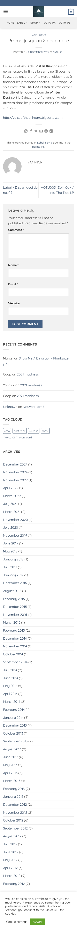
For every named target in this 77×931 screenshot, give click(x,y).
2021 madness (28, 374)
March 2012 (11, 876)
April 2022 (10, 488)
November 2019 (15, 535)
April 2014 (10, 694)
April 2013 (10, 773)
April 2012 (10, 868)
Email (13, 284)
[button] (5, 11)
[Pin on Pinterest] (46, 131)
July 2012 (10, 844)
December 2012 (15, 804)
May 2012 (10, 860)
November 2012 (15, 812)
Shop (35, 22)
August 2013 (12, 749)
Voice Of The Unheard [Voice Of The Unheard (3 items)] (18, 437)
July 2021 (10, 504)
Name (13, 265)
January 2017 (13, 575)
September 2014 (15, 662)
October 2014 (13, 654)
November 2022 (15, 480)
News (42, 35)
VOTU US (65, 22)
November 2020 (15, 520)
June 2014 (10, 678)
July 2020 (10, 527)
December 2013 (15, 725)
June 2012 (10, 852)
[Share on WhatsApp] (26, 131)
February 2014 (14, 709)
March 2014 (11, 701)
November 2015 (15, 615)
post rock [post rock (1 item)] (19, 430)
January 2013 (13, 796)
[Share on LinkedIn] (51, 131)
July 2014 (10, 670)
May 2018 (10, 551)
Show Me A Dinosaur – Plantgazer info (36, 361)
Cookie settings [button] (16, 922)
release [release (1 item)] (33, 430)
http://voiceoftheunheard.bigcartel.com (33, 117)
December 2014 (15, 638)
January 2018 (13, 559)
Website (14, 303)
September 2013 (15, 741)
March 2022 (12, 496)
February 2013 (14, 789)
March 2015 (11, 622)
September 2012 (15, 828)
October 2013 (13, 733)
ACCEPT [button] (38, 921)
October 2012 (13, 820)
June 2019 (10, 543)
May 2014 (10, 686)
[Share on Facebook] (31, 131)
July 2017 (10, 567)
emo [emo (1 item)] (7, 430)
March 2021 (11, 512)
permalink (38, 146)
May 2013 (10, 765)
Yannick (58, 52)
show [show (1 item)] (45, 430)
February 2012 (14, 884)
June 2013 (10, 757)
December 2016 (15, 583)
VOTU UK (50, 22)
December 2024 (15, 464)
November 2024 (15, 472)
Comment (16, 230)
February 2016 (14, 599)
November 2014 (15, 646)
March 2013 (11, 781)
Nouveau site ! (33, 407)
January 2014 (13, 717)
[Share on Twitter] (36, 131)
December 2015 (15, 607)
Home (10, 22)
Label (22, 22)
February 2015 (14, 630)
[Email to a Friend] (41, 131)
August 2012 (12, 836)
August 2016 (12, 591)
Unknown (10, 407)
